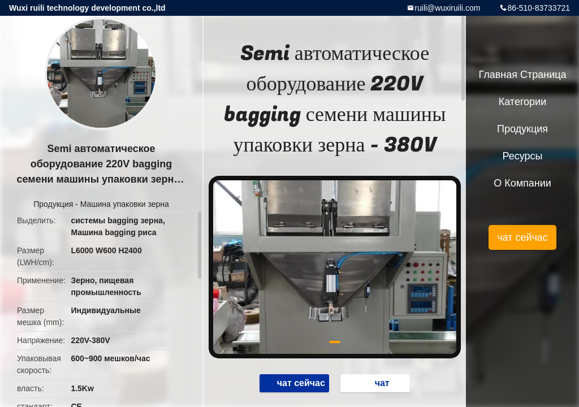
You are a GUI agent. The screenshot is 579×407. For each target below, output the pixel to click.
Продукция (53, 204)
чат (377, 382)
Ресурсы (523, 156)
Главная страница (522, 74)
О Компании (522, 183)
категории (522, 101)
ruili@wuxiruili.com (447, 7)
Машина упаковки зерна (124, 204)
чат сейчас (295, 382)
